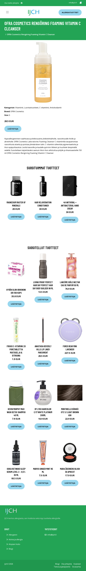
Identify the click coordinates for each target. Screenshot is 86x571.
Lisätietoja (13, 129)
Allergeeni (13, 535)
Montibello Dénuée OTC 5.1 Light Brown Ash (70, 412)
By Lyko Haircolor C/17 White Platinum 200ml (43, 412)
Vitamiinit (19, 107)
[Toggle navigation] (7, 12)
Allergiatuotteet (70, 12)
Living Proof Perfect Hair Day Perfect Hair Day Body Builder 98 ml (43, 285)
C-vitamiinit (44, 107)
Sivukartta (76, 566)
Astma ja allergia (16, 539)
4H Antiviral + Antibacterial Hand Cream (70, 205)
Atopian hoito (14, 544)
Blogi (11, 549)
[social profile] (21, 3)
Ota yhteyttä (66, 564)
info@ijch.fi (73, 3)
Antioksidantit (55, 107)
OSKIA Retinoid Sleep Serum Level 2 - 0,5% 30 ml (16, 471)
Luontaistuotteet (31, 107)
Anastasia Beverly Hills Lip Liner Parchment (43, 349)
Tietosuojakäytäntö (62, 566)
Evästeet (77, 564)
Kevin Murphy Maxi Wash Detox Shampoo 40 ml (16, 412)
